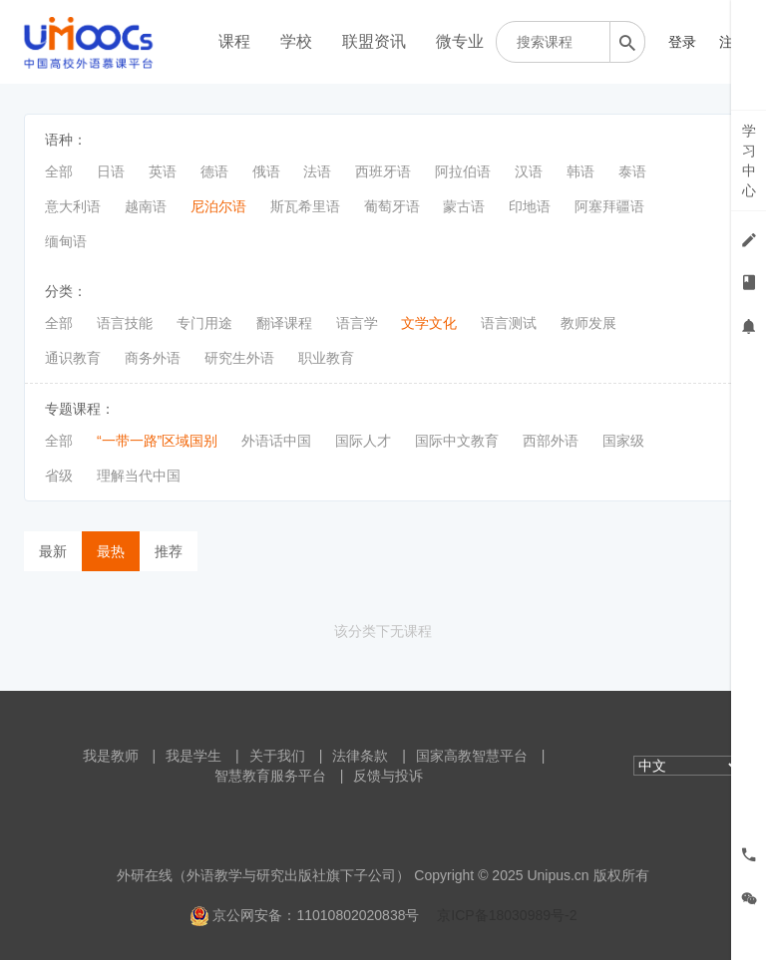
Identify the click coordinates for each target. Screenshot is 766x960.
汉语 (529, 171)
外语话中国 (276, 441)
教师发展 (588, 323)
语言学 (357, 323)
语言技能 (125, 323)
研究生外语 (239, 358)
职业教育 (326, 358)
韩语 (580, 171)
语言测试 (509, 323)
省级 (59, 475)
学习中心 (749, 160)
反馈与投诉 (388, 776)
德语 (214, 171)
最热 (111, 551)
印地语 (530, 206)
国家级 (623, 441)
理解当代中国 (139, 475)
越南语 (146, 206)
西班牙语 (383, 171)
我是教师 (111, 756)
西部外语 (550, 441)
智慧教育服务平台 (270, 776)
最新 (53, 551)
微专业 (460, 41)
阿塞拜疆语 (609, 206)
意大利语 (73, 206)
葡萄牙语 (392, 206)
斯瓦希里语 (305, 206)
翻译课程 (284, 323)
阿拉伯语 (463, 171)
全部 (59, 171)
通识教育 (73, 358)
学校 (296, 41)
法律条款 (360, 756)
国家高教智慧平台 (472, 756)
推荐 (169, 551)
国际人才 (363, 441)
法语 (317, 171)
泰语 (632, 171)
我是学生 (193, 756)
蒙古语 (464, 206)
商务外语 (153, 358)
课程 (234, 41)
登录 (682, 42)
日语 (111, 171)
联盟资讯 (374, 41)
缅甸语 (66, 241)
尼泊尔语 (218, 206)
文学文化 (429, 323)
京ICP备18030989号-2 (506, 915)
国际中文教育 (457, 441)
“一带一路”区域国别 (157, 441)
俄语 (266, 171)
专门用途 (204, 323)
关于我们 (277, 756)
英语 (163, 171)
